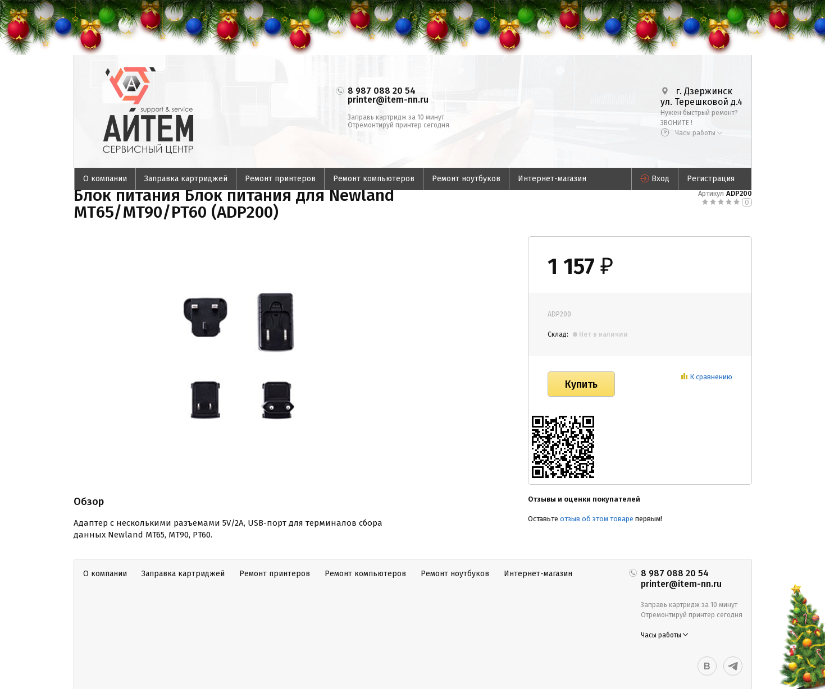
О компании (105, 178)
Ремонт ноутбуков (466, 178)
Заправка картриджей (185, 178)
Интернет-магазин (552, 178)
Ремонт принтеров (280, 178)
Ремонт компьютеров (373, 178)
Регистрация (711, 178)
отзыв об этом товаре (596, 519)
